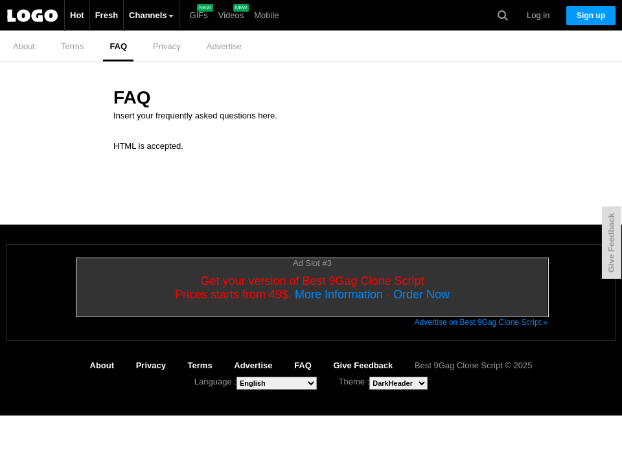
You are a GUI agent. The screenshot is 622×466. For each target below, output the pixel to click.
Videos (231, 15)
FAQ (118, 46)
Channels (151, 15)
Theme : (354, 381)
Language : (215, 381)
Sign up (591, 15)
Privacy (167, 46)
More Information (339, 294)
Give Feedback (363, 365)
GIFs (199, 15)
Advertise (224, 46)
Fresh (106, 15)
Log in (538, 15)
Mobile (266, 15)
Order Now (421, 294)
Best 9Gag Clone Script (32, 15)
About (24, 46)
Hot (77, 15)
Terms (72, 46)
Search (503, 15)
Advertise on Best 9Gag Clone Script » (481, 322)
